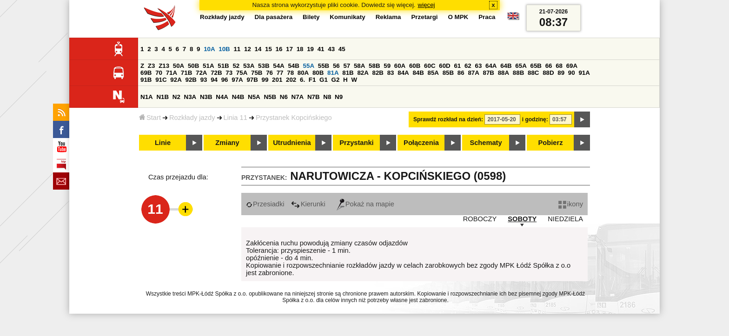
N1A (146, 96)
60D (444, 65)
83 (390, 72)
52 (235, 65)
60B (414, 65)
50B (193, 65)
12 (247, 49)
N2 (176, 96)
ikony (570, 204)
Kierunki (308, 204)
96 (224, 79)
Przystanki (356, 142)
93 (203, 79)
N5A (254, 96)
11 (236, 49)
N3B (206, 96)
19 (310, 49)
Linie (163, 142)
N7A (298, 96)
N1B (162, 96)
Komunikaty (347, 16)
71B (186, 72)
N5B (270, 96)
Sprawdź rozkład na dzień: (448, 119)
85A (433, 72)
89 (560, 72)
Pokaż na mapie (365, 204)
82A (362, 72)
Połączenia (421, 142)
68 (559, 65)
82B (378, 72)
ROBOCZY (480, 219)
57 (346, 65)
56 (336, 65)
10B (224, 49)
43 (331, 49)
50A (178, 65)
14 (258, 49)
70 (158, 72)
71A (171, 72)
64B (505, 65)
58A (359, 65)
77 (280, 72)
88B (518, 72)
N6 (284, 96)
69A (571, 65)
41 (321, 49)
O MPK (458, 16)
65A (520, 65)
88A (503, 72)
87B (488, 72)
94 (214, 79)
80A (303, 72)
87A (473, 72)
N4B (238, 96)
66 (548, 65)
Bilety (311, 16)
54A (278, 65)
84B (418, 72)
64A (491, 65)
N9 (339, 96)
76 (269, 72)
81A (332, 72)
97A (237, 79)
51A (208, 65)
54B (293, 65)
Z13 (164, 65)
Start (150, 117)
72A (201, 72)
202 (291, 79)
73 (228, 72)
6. (302, 79)
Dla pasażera (274, 16)
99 (265, 79)
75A (241, 72)
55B (323, 65)
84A (403, 72)
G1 (323, 79)
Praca (486, 16)
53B (263, 65)
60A (399, 65)
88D (548, 72)
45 (341, 49)
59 (387, 65)
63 (478, 65)
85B (448, 72)
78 (290, 72)
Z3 (151, 65)
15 (268, 49)
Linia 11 (235, 117)
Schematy (486, 142)
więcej (426, 4)
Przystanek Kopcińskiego (294, 117)
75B (256, 72)
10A (209, 49)
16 (279, 49)
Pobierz (550, 142)
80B (318, 72)
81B (347, 72)
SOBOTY (522, 219)
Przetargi (424, 16)
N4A (222, 96)
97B (252, 79)
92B (190, 79)
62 (467, 65)
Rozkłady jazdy (192, 117)
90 (571, 72)
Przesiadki (265, 204)
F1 (312, 79)
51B (223, 65)
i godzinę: (535, 119)
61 (457, 65)
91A (584, 72)
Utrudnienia (292, 142)
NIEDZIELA (565, 219)
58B (374, 65)
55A (308, 65)
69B (146, 72)
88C (533, 72)
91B (146, 79)
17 (289, 49)
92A (175, 79)
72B (216, 72)
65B (535, 65)
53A (248, 65)
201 (277, 79)
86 (460, 72)
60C (429, 65)
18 (300, 49)
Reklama (388, 16)
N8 (327, 96)
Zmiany (227, 142)
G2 (335, 79)
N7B (313, 96)
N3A (190, 96)
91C (160, 79)
